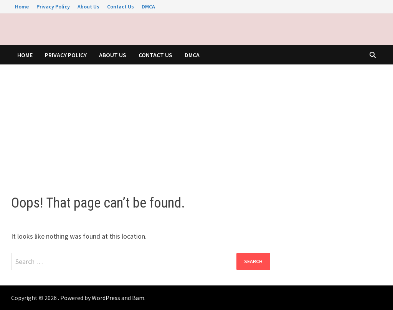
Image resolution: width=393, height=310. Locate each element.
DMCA (148, 6)
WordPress (106, 298)
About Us (88, 6)
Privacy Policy (53, 6)
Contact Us (120, 6)
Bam (138, 298)
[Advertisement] (196, 122)
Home (22, 6)
